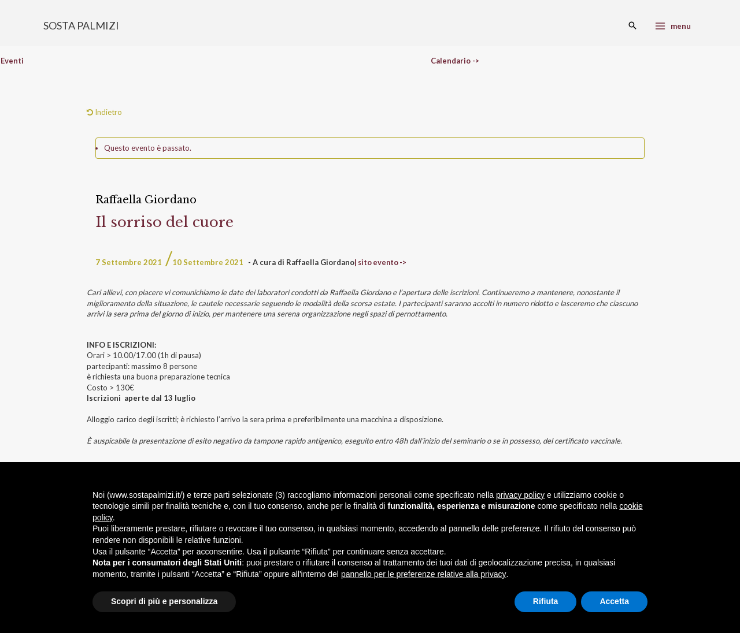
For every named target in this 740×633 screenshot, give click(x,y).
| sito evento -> (381, 262)
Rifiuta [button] (545, 601)
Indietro (104, 112)
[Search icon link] (632, 26)
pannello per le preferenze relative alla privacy (423, 574)
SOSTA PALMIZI (81, 25)
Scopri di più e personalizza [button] (164, 601)
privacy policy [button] (520, 495)
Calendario (451, 60)
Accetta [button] (614, 601)
